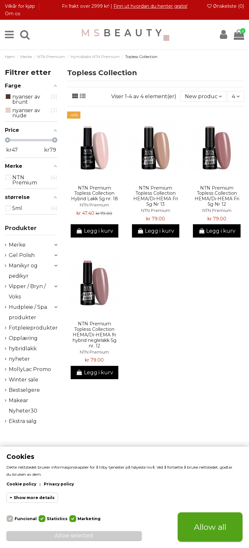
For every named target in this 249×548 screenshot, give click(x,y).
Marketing (89, 518)
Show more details (34, 497)
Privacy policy (59, 484)
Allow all (210, 527)
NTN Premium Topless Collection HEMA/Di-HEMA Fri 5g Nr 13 (155, 196)
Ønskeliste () (225, 6)
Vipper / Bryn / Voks (27, 291)
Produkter (21, 228)
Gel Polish (22, 255)
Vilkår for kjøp (20, 6)
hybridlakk (23, 348)
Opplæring (23, 338)
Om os (12, 14)
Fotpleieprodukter (33, 328)
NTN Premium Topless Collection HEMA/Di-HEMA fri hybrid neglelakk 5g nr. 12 (94, 334)
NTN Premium (94, 205)
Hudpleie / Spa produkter (28, 312)
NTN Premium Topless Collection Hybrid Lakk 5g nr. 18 (94, 193)
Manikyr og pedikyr (23, 270)
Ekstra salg (23, 421)
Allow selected (74, 535)
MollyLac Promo (30, 369)
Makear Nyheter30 (23, 405)
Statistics (57, 518)
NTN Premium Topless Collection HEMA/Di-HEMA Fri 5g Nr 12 (217, 196)
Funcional (26, 518)
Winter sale (23, 380)
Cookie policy (21, 484)
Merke (17, 245)
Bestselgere (24, 390)
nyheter (19, 359)
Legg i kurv (94, 231)
